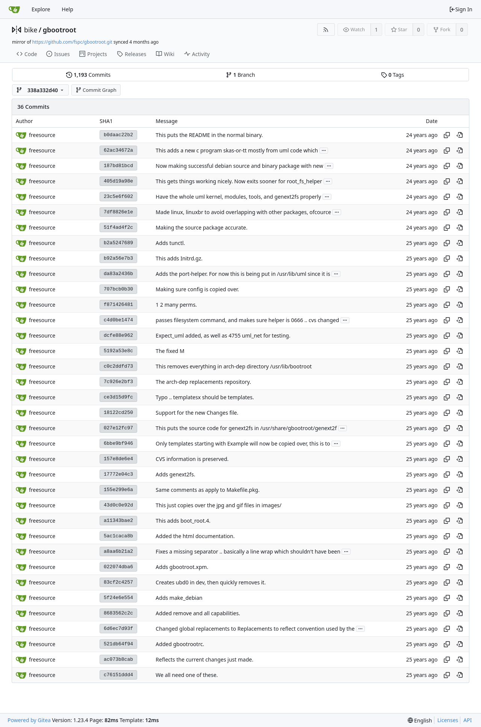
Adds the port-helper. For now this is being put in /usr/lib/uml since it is (243, 273)
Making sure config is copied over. (197, 289)
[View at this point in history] (459, 135)
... (324, 150)
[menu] (420, 720)
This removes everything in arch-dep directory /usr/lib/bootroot (234, 366)
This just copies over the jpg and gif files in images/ (218, 505)
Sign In (460, 9)
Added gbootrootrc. (180, 644)
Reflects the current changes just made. (204, 659)
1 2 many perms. (176, 304)
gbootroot (59, 29)
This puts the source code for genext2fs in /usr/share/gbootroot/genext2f (246, 428)
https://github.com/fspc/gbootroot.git (72, 42)
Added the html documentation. (195, 536)
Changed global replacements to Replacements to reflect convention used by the (255, 628)
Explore (41, 9)
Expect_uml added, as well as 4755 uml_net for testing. (223, 335)
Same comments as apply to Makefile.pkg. (207, 489)
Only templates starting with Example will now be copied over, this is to (243, 443)
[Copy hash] (446, 135)
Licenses (447, 720)
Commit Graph (96, 90)
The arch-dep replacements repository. (203, 381)
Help (67, 9)
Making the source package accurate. (201, 227)
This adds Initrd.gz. (179, 258)
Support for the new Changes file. (197, 412)
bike (30, 29)
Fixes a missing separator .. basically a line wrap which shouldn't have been (248, 551)
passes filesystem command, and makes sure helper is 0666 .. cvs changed (247, 320)
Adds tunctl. (170, 242)
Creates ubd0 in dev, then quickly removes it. (211, 582)
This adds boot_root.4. (183, 520)
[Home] (14, 9)
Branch (240, 74)
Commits (88, 74)
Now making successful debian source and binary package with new (239, 165)
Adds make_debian (179, 597)
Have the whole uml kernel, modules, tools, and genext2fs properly (238, 196)
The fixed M (170, 350)
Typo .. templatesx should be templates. (205, 397)
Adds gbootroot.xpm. (182, 566)
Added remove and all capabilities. (198, 613)
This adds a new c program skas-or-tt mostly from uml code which (237, 150)
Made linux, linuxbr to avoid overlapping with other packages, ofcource (243, 212)
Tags (392, 74)
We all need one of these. (187, 674)
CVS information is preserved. (192, 458)
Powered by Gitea (29, 720)
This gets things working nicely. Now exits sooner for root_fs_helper (239, 181)
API (467, 720)
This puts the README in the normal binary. (209, 134)
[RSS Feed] (326, 29)
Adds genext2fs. (175, 474)
